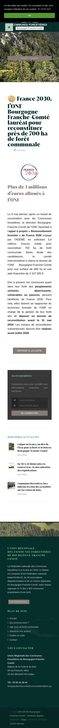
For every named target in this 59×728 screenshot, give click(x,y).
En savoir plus (19, 602)
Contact (13, 640)
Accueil (24, 58)
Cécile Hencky (17, 723)
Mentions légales (35, 715)
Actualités (34, 58)
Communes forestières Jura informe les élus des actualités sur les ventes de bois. (34, 487)
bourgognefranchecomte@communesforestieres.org (29, 686)
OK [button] (29, 15)
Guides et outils (17, 635)
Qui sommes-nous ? (19, 622)
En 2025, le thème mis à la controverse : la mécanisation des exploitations (33, 467)
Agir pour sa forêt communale (24, 627)
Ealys (24, 719)
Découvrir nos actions (20, 631)
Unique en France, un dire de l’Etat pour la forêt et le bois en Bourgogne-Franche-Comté (34, 447)
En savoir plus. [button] (44, 9)
